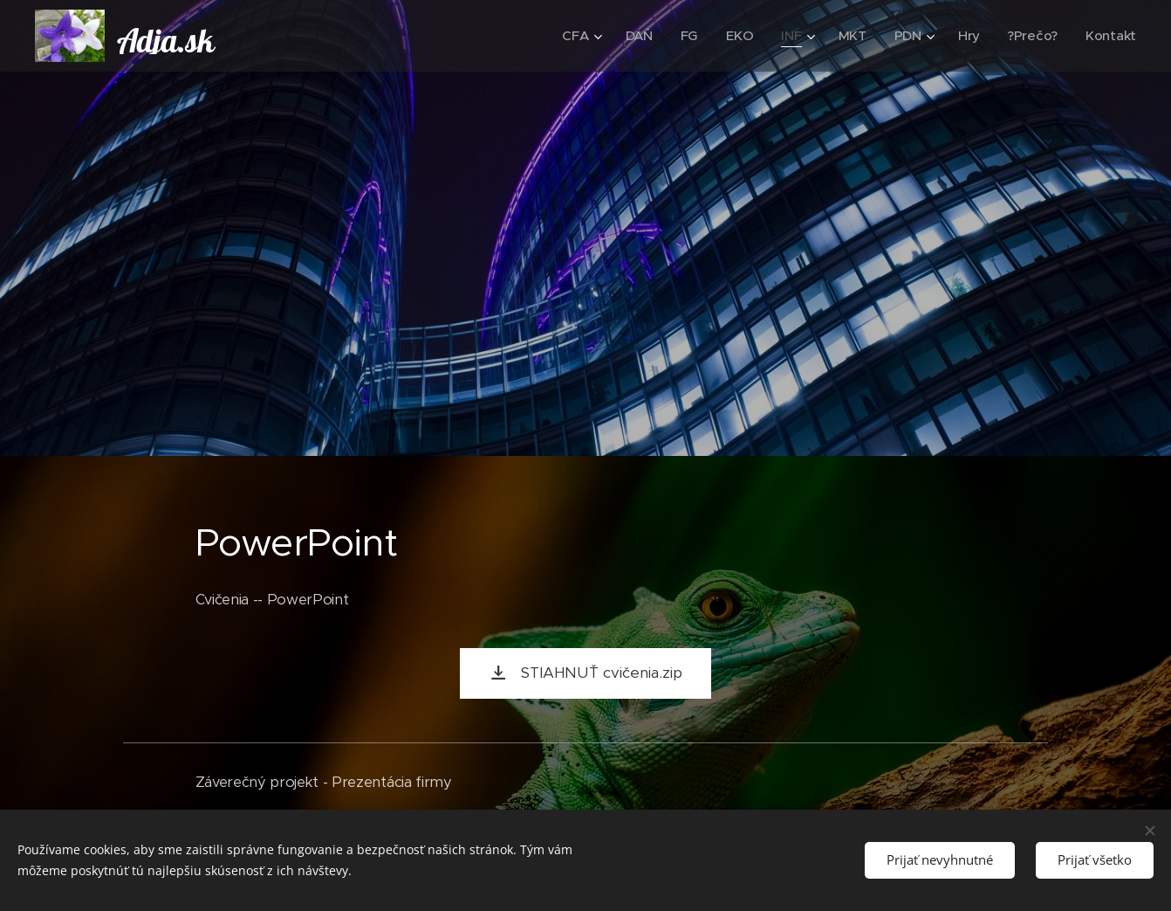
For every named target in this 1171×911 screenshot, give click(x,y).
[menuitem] (576, 36)
